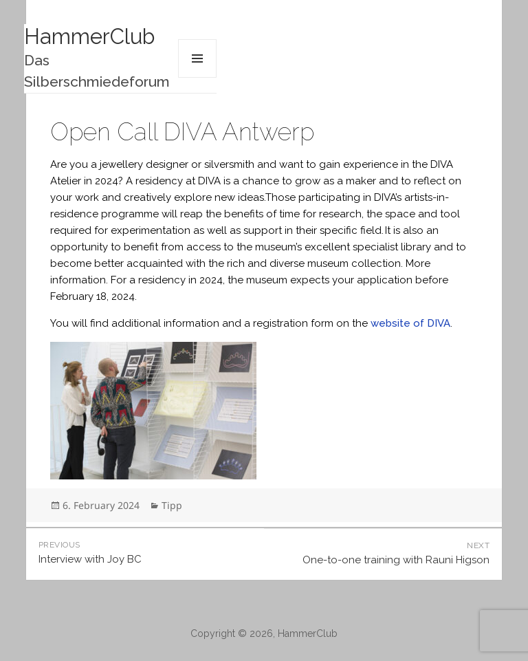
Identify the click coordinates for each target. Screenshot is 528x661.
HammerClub (89, 36)
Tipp (172, 505)
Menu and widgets (197, 58)
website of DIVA (410, 323)
